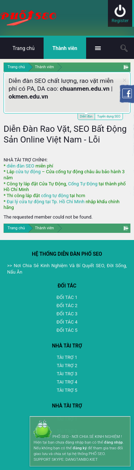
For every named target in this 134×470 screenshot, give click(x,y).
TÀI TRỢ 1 (67, 357)
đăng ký (79, 448)
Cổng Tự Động (82, 183)
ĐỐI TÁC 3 (67, 313)
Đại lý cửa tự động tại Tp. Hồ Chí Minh (46, 201)
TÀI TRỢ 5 (67, 390)
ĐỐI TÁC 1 (67, 297)
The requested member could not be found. (48, 217)
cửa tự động (27, 171)
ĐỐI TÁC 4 (67, 322)
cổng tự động (55, 195)
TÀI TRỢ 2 (67, 365)
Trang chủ (24, 48)
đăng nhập (113, 442)
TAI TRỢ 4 (67, 382)
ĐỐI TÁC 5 (67, 330)
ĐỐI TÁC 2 (67, 305)
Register (120, 20)
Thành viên (65, 48)
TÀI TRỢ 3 (67, 373)
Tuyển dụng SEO (108, 116)
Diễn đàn (86, 116)
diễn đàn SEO (20, 166)
